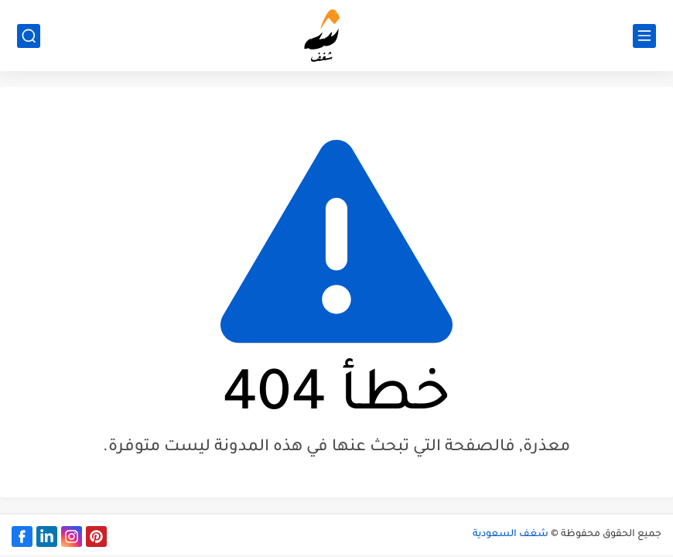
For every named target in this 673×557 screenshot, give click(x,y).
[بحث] (28, 36)
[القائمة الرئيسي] (644, 36)
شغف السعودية (510, 534)
